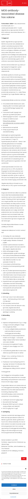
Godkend (14, 485)
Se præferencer (14, 493)
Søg (24, 458)
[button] (26, 468)
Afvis (14, 489)
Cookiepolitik (13, 496)
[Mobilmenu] (24, 3)
